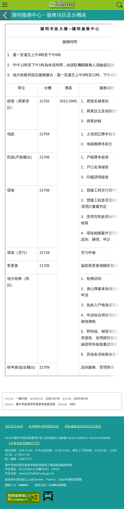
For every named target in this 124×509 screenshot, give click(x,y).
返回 (5, 15)
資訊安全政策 (13, 426)
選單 (5, 5)
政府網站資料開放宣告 (41, 426)
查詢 (119, 5)
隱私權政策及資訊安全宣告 (78, 426)
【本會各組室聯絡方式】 (22, 442)
